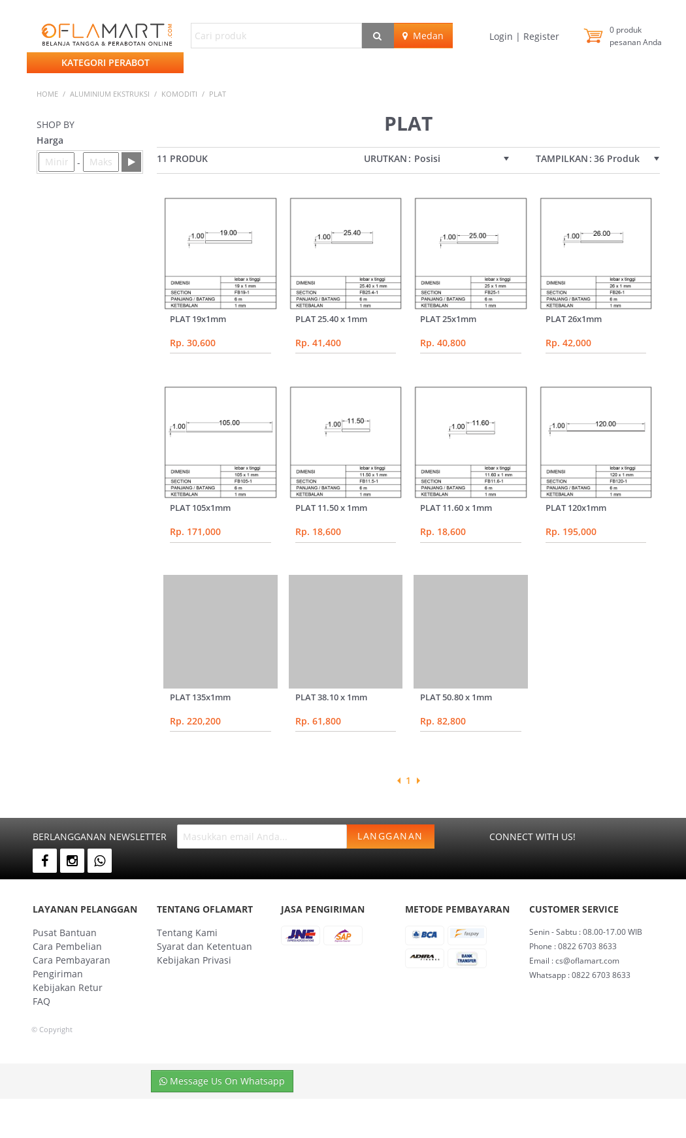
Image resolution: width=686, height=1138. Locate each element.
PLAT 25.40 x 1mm (331, 319)
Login (502, 36)
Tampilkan (562, 158)
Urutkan (385, 158)
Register (540, 36)
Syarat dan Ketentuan (204, 946)
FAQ (41, 1001)
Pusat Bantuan (65, 932)
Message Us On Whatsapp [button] (222, 1081)
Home (47, 94)
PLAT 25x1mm (448, 319)
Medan (423, 35)
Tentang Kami (187, 932)
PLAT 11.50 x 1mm (331, 507)
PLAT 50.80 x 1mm (456, 697)
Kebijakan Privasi (194, 960)
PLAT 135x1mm (200, 697)
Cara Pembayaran (71, 960)
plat (217, 94)
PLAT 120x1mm (576, 507)
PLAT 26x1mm (574, 319)
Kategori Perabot (105, 62)
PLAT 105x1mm (200, 507)
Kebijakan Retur (68, 987)
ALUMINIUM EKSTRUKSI (110, 94)
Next (418, 780)
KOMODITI (179, 94)
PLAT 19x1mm (198, 319)
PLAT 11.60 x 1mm (456, 507)
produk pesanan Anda (636, 36)
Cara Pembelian (67, 946)
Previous (398, 780)
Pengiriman (58, 973)
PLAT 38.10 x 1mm (331, 697)
